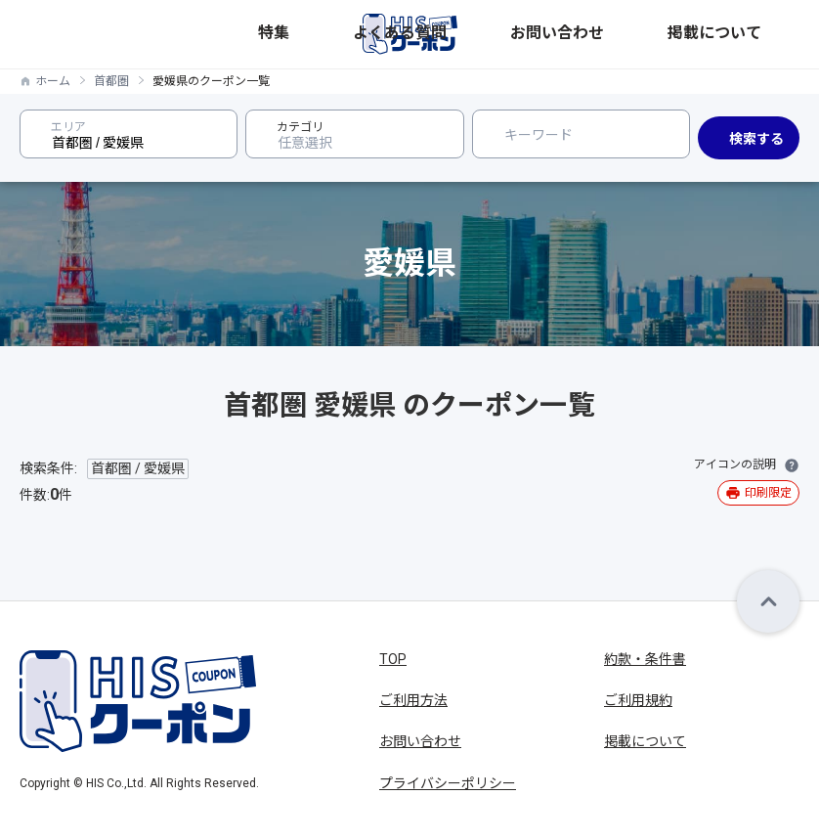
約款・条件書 (645, 659)
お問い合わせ (675, 33)
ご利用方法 (413, 700)
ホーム (52, 81)
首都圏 (111, 81)
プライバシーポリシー (447, 783)
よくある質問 (589, 33)
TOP (393, 659)
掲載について (761, 33)
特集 (528, 33)
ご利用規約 (638, 700)
